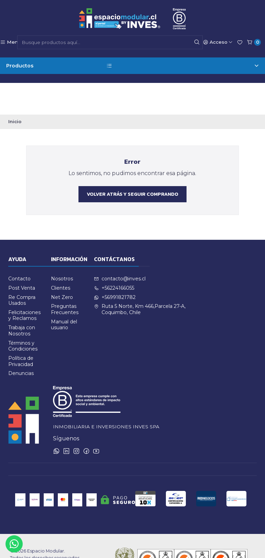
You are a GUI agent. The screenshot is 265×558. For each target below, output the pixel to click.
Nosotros (62, 248)
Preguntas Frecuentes (64, 278)
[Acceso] (218, 42)
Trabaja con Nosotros (21, 299)
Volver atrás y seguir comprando (132, 163)
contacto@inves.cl (120, 248)
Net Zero (62, 266)
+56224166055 (114, 257)
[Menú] (10, 42)
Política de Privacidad (20, 330)
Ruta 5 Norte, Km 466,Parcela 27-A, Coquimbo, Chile (140, 278)
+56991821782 (115, 266)
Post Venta (21, 257)
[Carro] (254, 42)
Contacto (19, 248)
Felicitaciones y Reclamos (24, 284)
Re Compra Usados (21, 269)
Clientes (60, 257)
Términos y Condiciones (23, 315)
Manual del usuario (64, 294)
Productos (132, 66)
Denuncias (21, 342)
